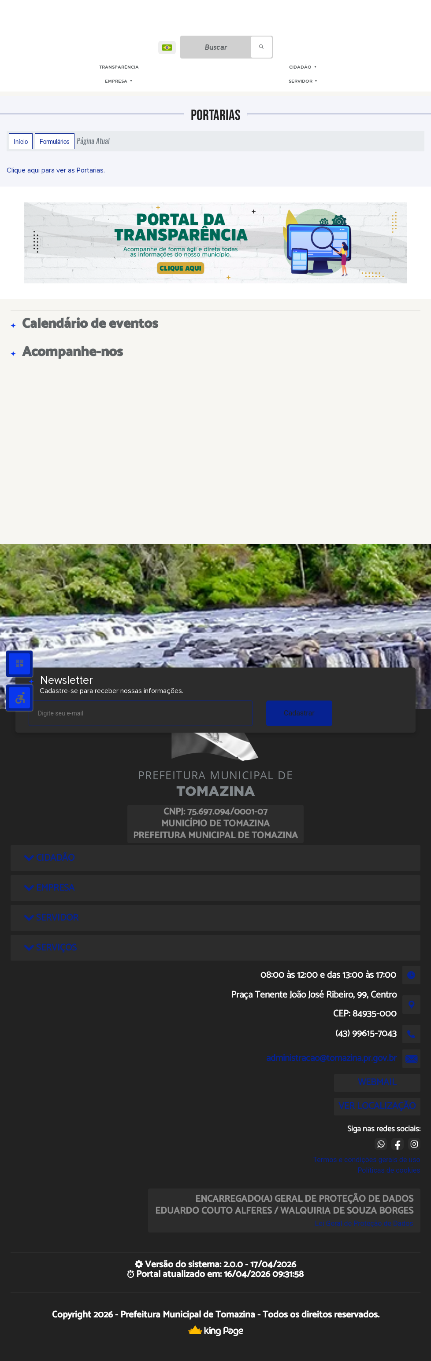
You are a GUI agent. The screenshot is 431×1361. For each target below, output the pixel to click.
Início (21, 141)
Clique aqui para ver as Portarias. (56, 170)
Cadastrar (299, 713)
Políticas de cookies (388, 1170)
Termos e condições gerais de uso (366, 1160)
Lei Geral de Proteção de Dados (364, 1223)
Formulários (55, 141)
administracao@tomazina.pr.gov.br (331, 1058)
